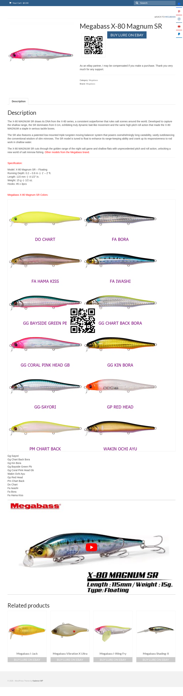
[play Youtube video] (91, 547)
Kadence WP (38, 681)
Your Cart (18, 3)
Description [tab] (19, 101)
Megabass (170, 17)
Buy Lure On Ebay (126, 35)
